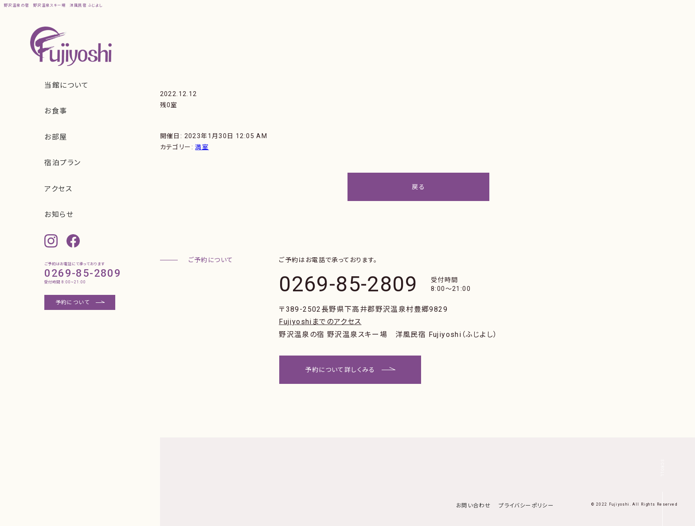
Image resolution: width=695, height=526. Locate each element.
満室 (202, 147)
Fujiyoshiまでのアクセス (320, 321)
